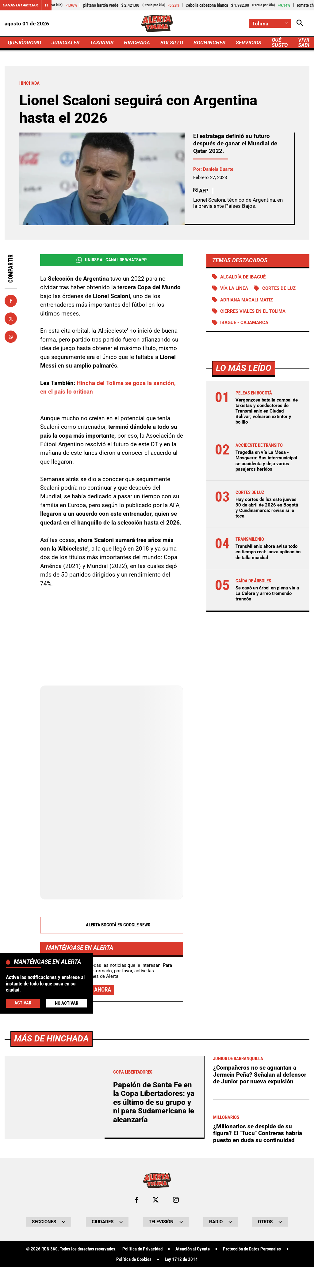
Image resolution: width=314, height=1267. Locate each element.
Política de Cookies (133, 1259)
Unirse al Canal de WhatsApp (111, 260)
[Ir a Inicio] (157, 23)
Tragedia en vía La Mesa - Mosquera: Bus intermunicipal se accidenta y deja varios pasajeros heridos (266, 461)
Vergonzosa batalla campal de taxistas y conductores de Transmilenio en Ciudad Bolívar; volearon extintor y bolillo (267, 411)
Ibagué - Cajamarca (244, 322)
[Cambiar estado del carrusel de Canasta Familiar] (46, 5)
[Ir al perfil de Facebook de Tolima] (136, 1200)
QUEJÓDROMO (24, 42)
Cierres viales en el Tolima (252, 311)
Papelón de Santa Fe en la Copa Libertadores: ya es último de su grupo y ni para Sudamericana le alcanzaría (153, 1102)
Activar (22, 1003)
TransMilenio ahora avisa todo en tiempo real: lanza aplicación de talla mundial (268, 552)
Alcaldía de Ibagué (243, 277)
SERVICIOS (248, 42)
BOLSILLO (171, 42)
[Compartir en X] (11, 318)
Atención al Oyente (192, 1249)
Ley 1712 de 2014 (181, 1259)
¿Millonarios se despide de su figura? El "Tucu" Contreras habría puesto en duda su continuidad (257, 1133)
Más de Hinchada (51, 1038)
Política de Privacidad (142, 1249)
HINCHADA (137, 42)
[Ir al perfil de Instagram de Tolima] (176, 1200)
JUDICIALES (65, 42)
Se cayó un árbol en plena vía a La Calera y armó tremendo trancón (267, 593)
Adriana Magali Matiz (246, 300)
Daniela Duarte (218, 169)
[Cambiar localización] (270, 23)
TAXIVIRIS (101, 42)
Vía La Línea (234, 288)
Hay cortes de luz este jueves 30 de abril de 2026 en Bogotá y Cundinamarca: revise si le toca (267, 508)
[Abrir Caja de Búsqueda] (300, 23)
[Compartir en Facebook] (11, 301)
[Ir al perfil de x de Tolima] (156, 1200)
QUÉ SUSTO (280, 42)
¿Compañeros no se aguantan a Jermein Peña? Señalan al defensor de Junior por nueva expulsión (259, 1074)
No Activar (66, 1003)
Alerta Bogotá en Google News (111, 925)
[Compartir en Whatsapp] (11, 337)
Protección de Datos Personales (252, 1249)
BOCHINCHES (209, 42)
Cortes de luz (279, 288)
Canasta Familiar (20, 5)
